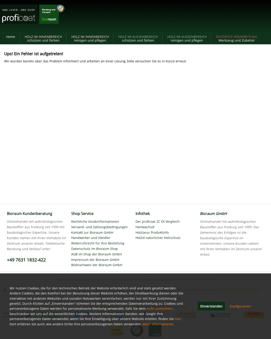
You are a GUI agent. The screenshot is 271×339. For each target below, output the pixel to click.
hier (178, 319)
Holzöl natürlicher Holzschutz (158, 238)
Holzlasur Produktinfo (152, 232)
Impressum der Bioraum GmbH (95, 259)
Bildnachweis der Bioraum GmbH (96, 265)
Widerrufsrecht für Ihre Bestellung (97, 243)
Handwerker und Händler (90, 238)
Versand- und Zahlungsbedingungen (99, 227)
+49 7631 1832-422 (26, 260)
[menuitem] (10, 38)
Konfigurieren (240, 306)
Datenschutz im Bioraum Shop (94, 248)
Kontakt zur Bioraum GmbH (92, 232)
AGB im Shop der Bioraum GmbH (96, 254)
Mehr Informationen (158, 324)
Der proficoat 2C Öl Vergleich (158, 221)
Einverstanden (211, 306)
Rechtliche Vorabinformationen (95, 221)
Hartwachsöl (145, 227)
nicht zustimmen (159, 308)
